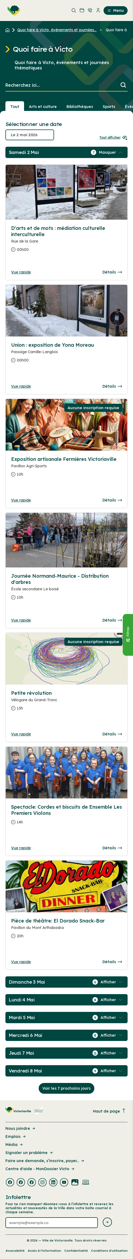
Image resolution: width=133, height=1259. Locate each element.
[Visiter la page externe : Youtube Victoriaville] (64, 1183)
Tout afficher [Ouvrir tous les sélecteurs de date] (113, 137)
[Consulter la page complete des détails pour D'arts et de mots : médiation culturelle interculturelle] (66, 241)
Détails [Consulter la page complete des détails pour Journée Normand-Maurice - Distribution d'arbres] (112, 620)
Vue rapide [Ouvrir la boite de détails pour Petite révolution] (21, 734)
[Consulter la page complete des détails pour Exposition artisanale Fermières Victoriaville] (66, 469)
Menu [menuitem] (115, 10)
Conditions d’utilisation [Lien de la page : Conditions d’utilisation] (109, 1251)
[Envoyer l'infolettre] (107, 1222)
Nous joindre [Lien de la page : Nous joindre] (20, 1128)
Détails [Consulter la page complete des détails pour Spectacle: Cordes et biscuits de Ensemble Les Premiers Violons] (112, 848)
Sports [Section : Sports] (109, 106)
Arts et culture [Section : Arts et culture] (43, 106)
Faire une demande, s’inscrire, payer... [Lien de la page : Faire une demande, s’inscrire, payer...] (45, 1160)
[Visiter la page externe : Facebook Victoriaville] (10, 1183)
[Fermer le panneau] (128, 634)
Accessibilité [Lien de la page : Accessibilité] (15, 1251)
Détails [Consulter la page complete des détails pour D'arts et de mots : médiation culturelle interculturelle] (112, 272)
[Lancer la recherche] (123, 85)
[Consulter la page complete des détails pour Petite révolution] (66, 703)
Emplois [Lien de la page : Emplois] (15, 1136)
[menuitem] (12, 10)
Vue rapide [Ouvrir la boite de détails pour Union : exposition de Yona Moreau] (21, 386)
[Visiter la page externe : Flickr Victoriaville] (74, 1183)
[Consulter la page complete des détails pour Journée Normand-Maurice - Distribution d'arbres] (66, 589)
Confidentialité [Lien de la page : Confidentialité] (76, 1251)
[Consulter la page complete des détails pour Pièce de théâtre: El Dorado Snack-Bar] (66, 931)
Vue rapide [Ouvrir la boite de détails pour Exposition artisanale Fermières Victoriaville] (21, 500)
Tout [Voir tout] (14, 106)
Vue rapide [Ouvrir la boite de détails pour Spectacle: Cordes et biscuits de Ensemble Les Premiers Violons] (21, 848)
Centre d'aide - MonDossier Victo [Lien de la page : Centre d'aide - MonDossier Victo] (40, 1168)
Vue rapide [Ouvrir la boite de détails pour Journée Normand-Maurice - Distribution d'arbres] (21, 620)
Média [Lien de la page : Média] (14, 1144)
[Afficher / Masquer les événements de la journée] (111, 152)
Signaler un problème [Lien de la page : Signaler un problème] (29, 1152)
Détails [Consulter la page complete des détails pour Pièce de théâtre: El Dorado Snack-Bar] (112, 961)
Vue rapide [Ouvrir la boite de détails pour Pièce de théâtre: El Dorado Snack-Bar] (21, 961)
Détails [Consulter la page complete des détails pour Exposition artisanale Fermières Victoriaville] (112, 500)
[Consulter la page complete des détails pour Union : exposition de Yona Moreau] (66, 355)
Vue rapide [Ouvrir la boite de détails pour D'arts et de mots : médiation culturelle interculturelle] (21, 272)
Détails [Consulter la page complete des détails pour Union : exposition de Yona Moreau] (112, 386)
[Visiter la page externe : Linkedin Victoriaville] (53, 1183)
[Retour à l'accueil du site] (8, 29)
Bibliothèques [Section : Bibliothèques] (79, 106)
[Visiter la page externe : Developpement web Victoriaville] (85, 1183)
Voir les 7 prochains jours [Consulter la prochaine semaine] (66, 1088)
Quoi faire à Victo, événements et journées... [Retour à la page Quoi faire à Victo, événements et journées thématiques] (57, 29)
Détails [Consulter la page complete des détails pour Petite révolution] (112, 734)
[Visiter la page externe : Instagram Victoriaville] (42, 1183)
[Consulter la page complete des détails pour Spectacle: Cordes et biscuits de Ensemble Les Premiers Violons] (66, 817)
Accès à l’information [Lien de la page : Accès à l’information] (44, 1251)
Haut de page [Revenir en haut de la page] (109, 1111)
